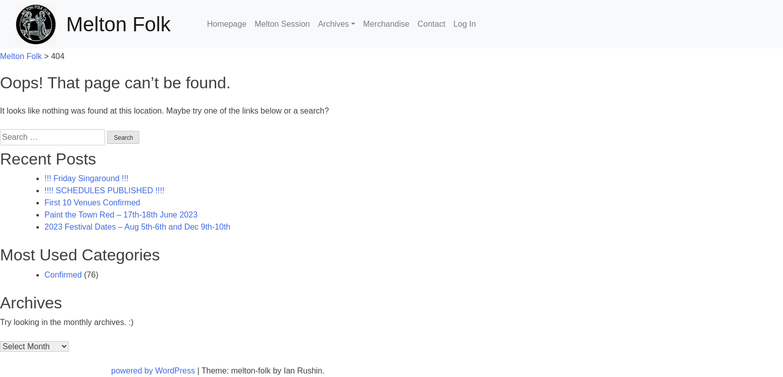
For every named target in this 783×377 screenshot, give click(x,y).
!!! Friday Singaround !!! (86, 178)
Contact (431, 24)
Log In (465, 24)
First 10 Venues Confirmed (92, 202)
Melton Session (282, 24)
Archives (333, 24)
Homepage (227, 24)
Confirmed (63, 275)
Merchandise (386, 24)
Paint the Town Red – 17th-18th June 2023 (121, 214)
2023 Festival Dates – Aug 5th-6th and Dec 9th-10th (137, 227)
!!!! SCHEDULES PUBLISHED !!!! (104, 190)
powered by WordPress (154, 370)
